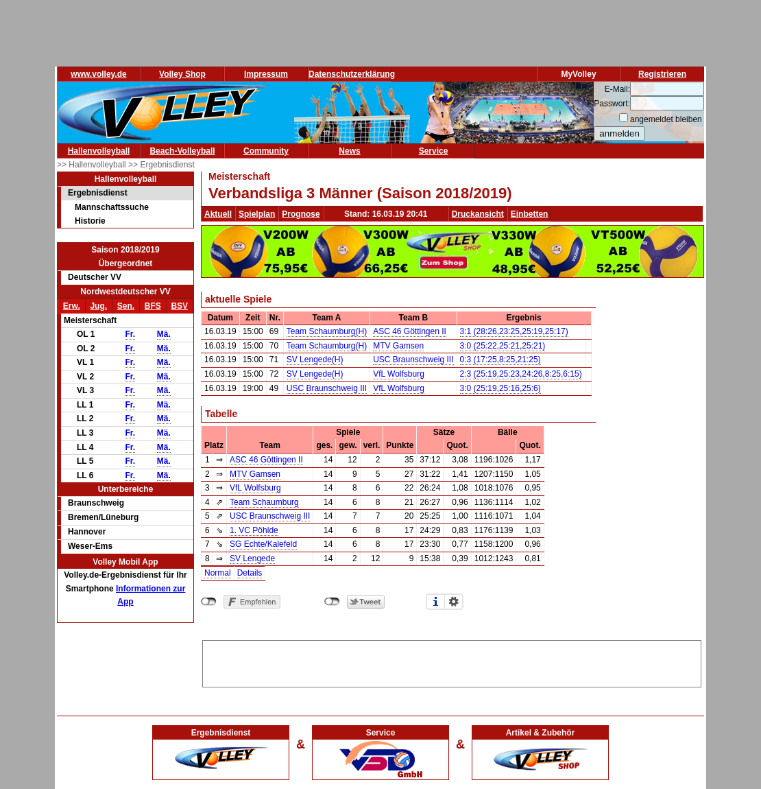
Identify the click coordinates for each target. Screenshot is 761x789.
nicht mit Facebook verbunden (209, 602)
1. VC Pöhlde (254, 530)
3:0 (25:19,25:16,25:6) (500, 388)
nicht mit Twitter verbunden (332, 602)
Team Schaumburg (264, 502)
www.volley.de (98, 74)
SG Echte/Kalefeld (263, 544)
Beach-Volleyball (182, 151)
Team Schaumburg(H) (327, 331)
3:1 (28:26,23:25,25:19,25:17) (514, 331)
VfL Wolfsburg (398, 374)
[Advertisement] (451, 661)
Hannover (87, 532)
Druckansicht (478, 214)
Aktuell (218, 214)
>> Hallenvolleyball (92, 164)
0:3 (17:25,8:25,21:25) (500, 359)
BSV (179, 306)
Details (250, 573)
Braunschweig (96, 503)
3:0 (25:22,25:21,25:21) (503, 346)
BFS (153, 306)
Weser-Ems (90, 546)
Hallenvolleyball (99, 151)
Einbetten (529, 214)
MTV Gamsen (398, 346)
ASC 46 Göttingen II (409, 331)
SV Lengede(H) (315, 359)
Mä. (164, 334)
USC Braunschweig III (413, 359)
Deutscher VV (94, 277)
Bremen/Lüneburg (103, 517)
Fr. (130, 334)
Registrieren (662, 74)
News (349, 151)
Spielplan (257, 214)
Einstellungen (453, 601)
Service (433, 151)
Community (266, 151)
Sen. (125, 306)
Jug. (98, 306)
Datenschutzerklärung (352, 74)
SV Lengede (252, 558)
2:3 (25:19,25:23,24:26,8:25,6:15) (521, 374)
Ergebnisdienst (98, 193)
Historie (90, 221)
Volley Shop (182, 74)
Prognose (300, 214)
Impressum (266, 74)
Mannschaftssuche (112, 207)
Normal (217, 573)
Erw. (71, 306)
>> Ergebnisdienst (161, 164)
